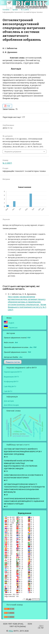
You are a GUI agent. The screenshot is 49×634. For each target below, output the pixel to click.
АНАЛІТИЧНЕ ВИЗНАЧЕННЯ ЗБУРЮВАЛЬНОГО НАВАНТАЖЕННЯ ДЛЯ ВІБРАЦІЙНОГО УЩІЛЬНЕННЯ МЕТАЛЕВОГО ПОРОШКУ (24, 501)
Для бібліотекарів (11, 405)
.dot (16, 342)
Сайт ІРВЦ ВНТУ (10, 386)
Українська (12, 327)
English (11, 323)
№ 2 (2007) (25, 9)
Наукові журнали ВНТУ (13, 372)
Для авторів (9, 401)
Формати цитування (12, 151)
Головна (6, 9)
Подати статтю (13, 362)
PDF (8, 106)
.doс (20, 357)
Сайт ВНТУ (8, 391)
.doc (31, 347)
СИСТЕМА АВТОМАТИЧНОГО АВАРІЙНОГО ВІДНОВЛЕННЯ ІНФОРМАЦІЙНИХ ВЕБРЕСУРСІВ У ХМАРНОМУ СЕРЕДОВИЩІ (23, 451)
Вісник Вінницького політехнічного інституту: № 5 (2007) (27, 307)
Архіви (15, 9)
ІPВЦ (10, 631)
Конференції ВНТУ (11, 381)
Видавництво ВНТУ (11, 377)
